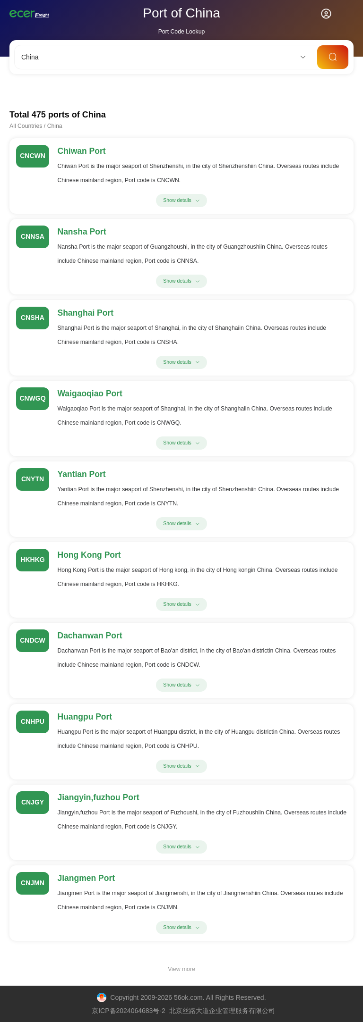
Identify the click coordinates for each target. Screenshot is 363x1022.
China (54, 126)
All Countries (25, 126)
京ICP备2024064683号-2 (128, 1010)
